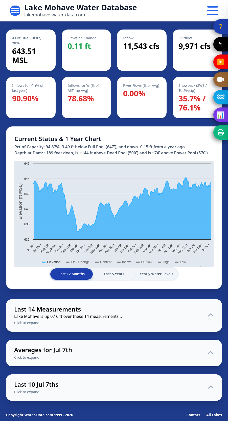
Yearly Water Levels (156, 274)
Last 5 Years (114, 274)
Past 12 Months (71, 274)
